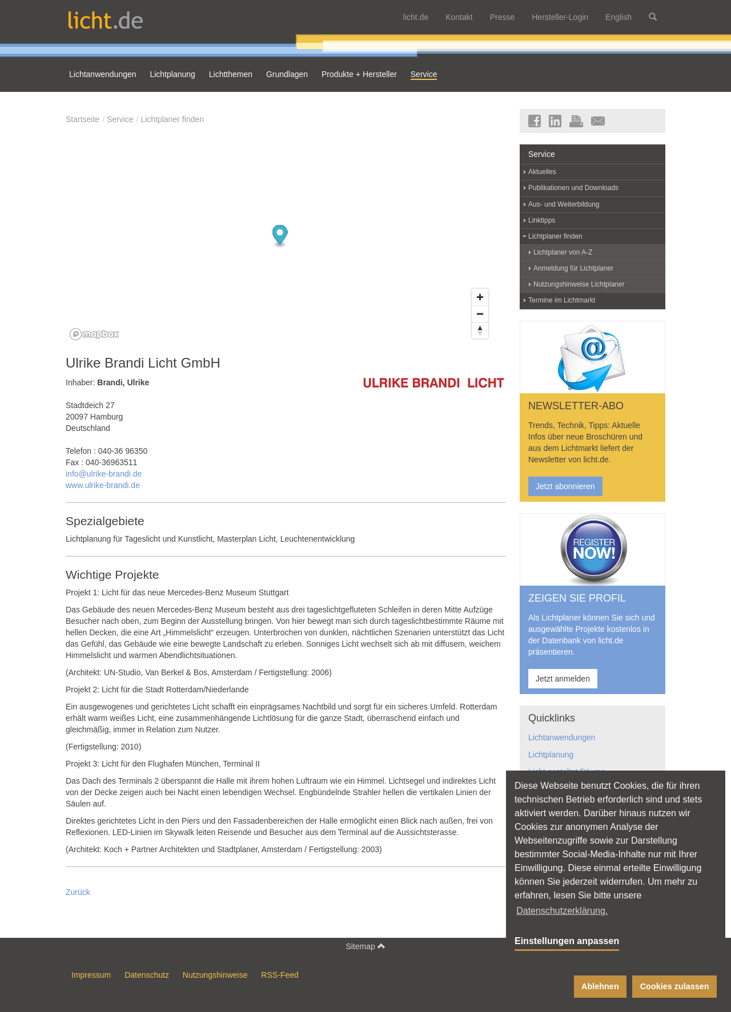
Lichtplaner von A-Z (562, 252)
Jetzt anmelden (563, 678)
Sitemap (365, 946)
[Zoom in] (480, 297)
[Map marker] (280, 236)
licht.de (415, 17)
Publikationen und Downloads (573, 188)
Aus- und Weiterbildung (564, 204)
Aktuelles (542, 172)
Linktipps (541, 220)
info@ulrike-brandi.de (104, 473)
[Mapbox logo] (94, 334)
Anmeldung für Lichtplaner (573, 268)
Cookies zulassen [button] (674, 986)
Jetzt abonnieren (565, 486)
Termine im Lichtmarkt (561, 300)
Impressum (91, 974)
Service (120, 119)
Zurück (78, 892)
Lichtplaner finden (172, 119)
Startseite (82, 119)
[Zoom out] (480, 313)
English (618, 17)
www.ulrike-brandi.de (103, 485)
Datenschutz (146, 974)
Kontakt (458, 17)
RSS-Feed (279, 974)
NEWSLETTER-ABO (576, 406)
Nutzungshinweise (215, 974)
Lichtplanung (550, 754)
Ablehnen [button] (600, 986)
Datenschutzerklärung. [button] (562, 911)
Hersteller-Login (560, 17)
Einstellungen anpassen (567, 941)
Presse (502, 17)
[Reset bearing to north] (480, 330)
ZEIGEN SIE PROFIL (577, 598)
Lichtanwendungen (562, 737)
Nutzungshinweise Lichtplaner (578, 284)
